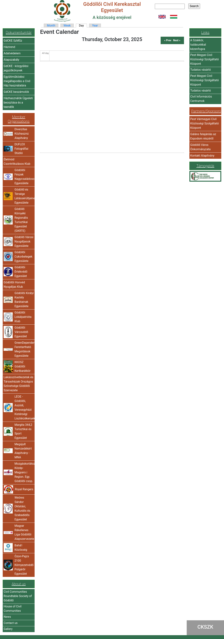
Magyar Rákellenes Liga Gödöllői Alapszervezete (24, 532)
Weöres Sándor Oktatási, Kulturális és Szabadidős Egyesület (22, 508)
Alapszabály (11, 59)
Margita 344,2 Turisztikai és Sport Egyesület (23, 431)
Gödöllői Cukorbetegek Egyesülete (23, 256)
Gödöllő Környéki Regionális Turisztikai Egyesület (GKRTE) (21, 219)
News (7, 616)
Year (95, 25)
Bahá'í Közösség (20, 547)
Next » (176, 40)
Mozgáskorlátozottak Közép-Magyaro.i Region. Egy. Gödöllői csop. (24, 472)
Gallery (8, 629)
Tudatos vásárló (200, 69)
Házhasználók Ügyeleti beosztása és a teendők (18, 102)
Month (51, 25)
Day (83, 25)
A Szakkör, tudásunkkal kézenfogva (198, 45)
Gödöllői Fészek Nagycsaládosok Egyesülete (24, 176)
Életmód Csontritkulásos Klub (17, 161)
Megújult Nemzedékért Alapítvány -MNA (23, 450)
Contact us (11, 623)
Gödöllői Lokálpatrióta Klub (23, 317)
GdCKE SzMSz (13, 40)
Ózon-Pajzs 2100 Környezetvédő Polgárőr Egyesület (24, 565)
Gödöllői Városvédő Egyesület (21, 332)
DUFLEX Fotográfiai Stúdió (21, 149)
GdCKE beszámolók (16, 92)
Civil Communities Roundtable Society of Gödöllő (18, 596)
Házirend (9, 47)
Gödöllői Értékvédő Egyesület (20, 272)
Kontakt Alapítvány (202, 155)
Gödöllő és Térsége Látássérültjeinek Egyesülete (24, 196)
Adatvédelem (12, 53)
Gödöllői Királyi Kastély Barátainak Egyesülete (24, 299)
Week (67, 25)
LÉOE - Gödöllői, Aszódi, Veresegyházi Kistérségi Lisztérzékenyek (24, 407)
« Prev (167, 40)
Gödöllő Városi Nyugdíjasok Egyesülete (23, 241)
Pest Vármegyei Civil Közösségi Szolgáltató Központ (204, 123)
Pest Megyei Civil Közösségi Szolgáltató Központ (204, 59)
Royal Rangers (24, 489)
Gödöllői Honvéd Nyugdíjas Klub (14, 284)
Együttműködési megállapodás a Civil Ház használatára (17, 81)
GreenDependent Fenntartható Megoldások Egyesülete (24, 349)
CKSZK (205, 627)
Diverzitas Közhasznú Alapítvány (21, 134)
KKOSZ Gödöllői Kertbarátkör (22, 366)
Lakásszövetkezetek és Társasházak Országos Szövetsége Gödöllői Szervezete (18, 383)
